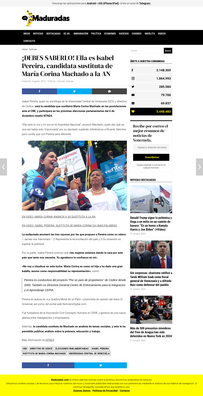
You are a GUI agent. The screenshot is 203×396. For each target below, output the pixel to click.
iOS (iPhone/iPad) (108, 3)
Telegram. (145, 3)
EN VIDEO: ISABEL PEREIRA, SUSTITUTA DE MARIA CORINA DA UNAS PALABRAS (69, 225)
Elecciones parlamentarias (72, 348)
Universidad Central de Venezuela (89, 353)
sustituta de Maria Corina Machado (44, 353)
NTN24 (49, 340)
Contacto (29, 41)
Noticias (38, 33)
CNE (25, 348)
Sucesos (124, 33)
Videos (162, 33)
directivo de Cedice (41, 348)
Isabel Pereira (100, 348)
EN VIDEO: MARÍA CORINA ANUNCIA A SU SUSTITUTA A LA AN (58, 216)
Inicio (26, 33)
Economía (110, 33)
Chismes (137, 33)
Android (91, 3)
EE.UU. (67, 33)
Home (25, 49)
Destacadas (53, 33)
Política (96, 33)
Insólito (150, 33)
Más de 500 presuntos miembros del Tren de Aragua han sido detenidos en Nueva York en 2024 (151, 332)
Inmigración (81, 33)
